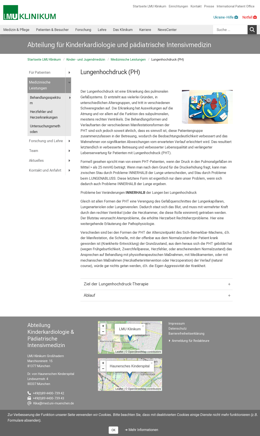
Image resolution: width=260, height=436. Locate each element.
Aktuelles (36, 160)
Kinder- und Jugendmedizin (86, 59)
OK (113, 430)
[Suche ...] (230, 29)
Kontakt (196, 6)
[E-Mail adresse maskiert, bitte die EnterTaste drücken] (50, 403)
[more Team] (69, 151)
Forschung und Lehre (46, 141)
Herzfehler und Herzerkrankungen (44, 114)
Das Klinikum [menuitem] (123, 30)
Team (33, 151)
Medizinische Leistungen (128, 59)
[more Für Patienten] (69, 72)
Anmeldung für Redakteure (190, 341)
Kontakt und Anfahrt (45, 170)
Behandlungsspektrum (45, 100)
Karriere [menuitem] (145, 30)
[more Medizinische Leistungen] (70, 82)
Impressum (177, 323)
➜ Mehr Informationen (141, 430)
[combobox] (235, 29)
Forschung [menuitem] (83, 30)
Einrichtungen (178, 6)
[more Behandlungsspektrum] (70, 97)
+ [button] (103, 326)
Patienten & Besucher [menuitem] (52, 30)
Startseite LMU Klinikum (149, 6)
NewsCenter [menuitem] (167, 30)
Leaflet (119, 351)
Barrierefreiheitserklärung (186, 334)
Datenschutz (178, 328)
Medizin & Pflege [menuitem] (16, 30)
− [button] (103, 331)
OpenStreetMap (137, 351)
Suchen (253, 29)
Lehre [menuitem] (102, 30)
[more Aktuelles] (69, 160)
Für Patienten (39, 72)
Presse (209, 6)
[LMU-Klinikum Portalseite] (29, 12)
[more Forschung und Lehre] (69, 141)
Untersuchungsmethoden (45, 129)
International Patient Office (236, 6)
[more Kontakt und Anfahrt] (69, 170)
